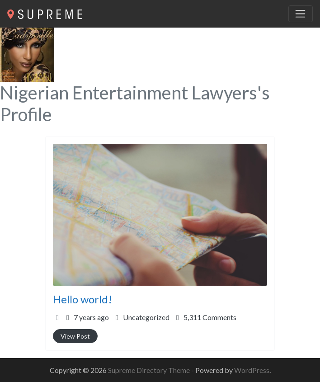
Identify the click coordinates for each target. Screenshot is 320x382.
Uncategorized (146, 317)
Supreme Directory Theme (149, 370)
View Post (75, 336)
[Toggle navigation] (300, 14)
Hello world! (82, 299)
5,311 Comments (210, 317)
